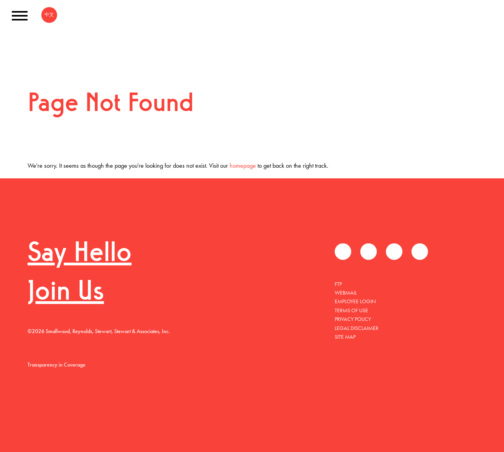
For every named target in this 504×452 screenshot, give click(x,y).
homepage (243, 165)
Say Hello (80, 254)
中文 (49, 14)
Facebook (343, 251)
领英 (394, 251)
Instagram (419, 251)
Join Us (66, 293)
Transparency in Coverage (56, 364)
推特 (368, 251)
